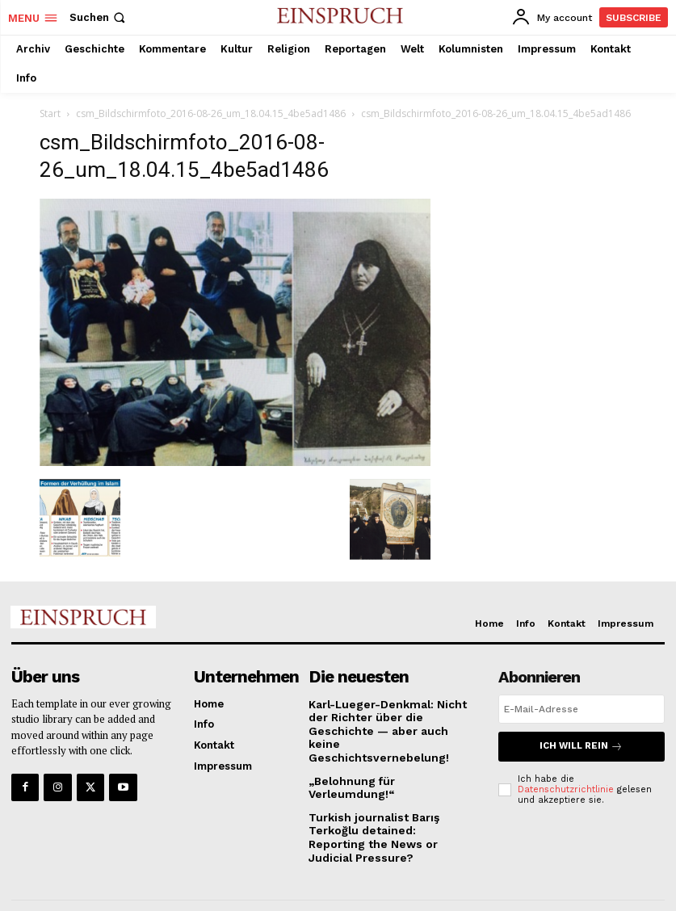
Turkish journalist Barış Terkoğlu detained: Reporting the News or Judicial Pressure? (391, 800)
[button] (98, 17)
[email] (581, 709)
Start (50, 113)
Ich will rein (581, 746)
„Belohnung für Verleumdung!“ (390, 764)
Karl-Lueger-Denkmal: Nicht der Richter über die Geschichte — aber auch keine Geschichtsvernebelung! (390, 723)
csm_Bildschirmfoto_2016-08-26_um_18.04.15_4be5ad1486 (211, 113)
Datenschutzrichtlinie (566, 788)
